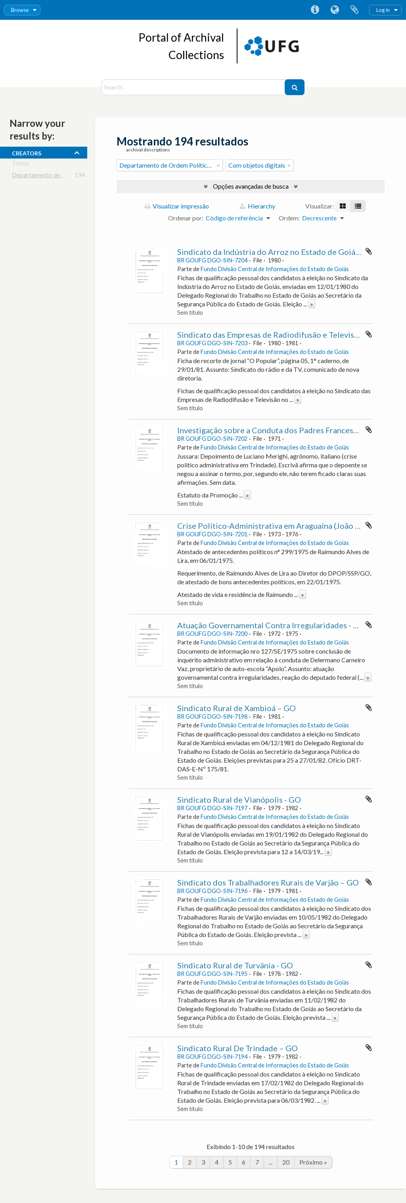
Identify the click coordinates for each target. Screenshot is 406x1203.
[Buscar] (294, 87)
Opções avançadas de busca (251, 186)
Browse (20, 10)
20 (285, 1162)
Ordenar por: (185, 218)
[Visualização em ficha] (342, 206)
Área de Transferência (354, 10)
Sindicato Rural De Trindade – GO (237, 1048)
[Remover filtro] (218, 165)
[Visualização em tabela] (358, 206)
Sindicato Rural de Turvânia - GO (235, 965)
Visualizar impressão (177, 206)
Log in (383, 10)
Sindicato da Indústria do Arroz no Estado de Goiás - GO (277, 251)
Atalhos (315, 10)
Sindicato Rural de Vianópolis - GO (239, 799)
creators (26, 152)
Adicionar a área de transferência (369, 251)
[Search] (194, 87)
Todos (20, 164)
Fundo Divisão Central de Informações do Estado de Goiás (275, 269)
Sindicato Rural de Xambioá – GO (236, 708)
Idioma (335, 10)
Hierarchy (257, 206)
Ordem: (289, 218)
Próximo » (313, 1162)
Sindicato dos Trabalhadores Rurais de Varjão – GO (268, 882)
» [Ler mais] (311, 304)
